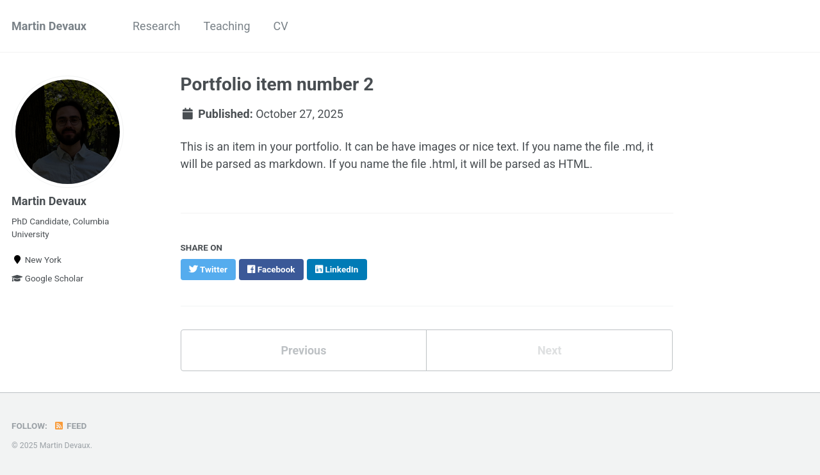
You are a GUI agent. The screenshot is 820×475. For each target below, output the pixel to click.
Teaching (227, 26)
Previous (303, 350)
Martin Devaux (49, 26)
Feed (69, 426)
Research (157, 26)
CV (281, 26)
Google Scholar (47, 278)
